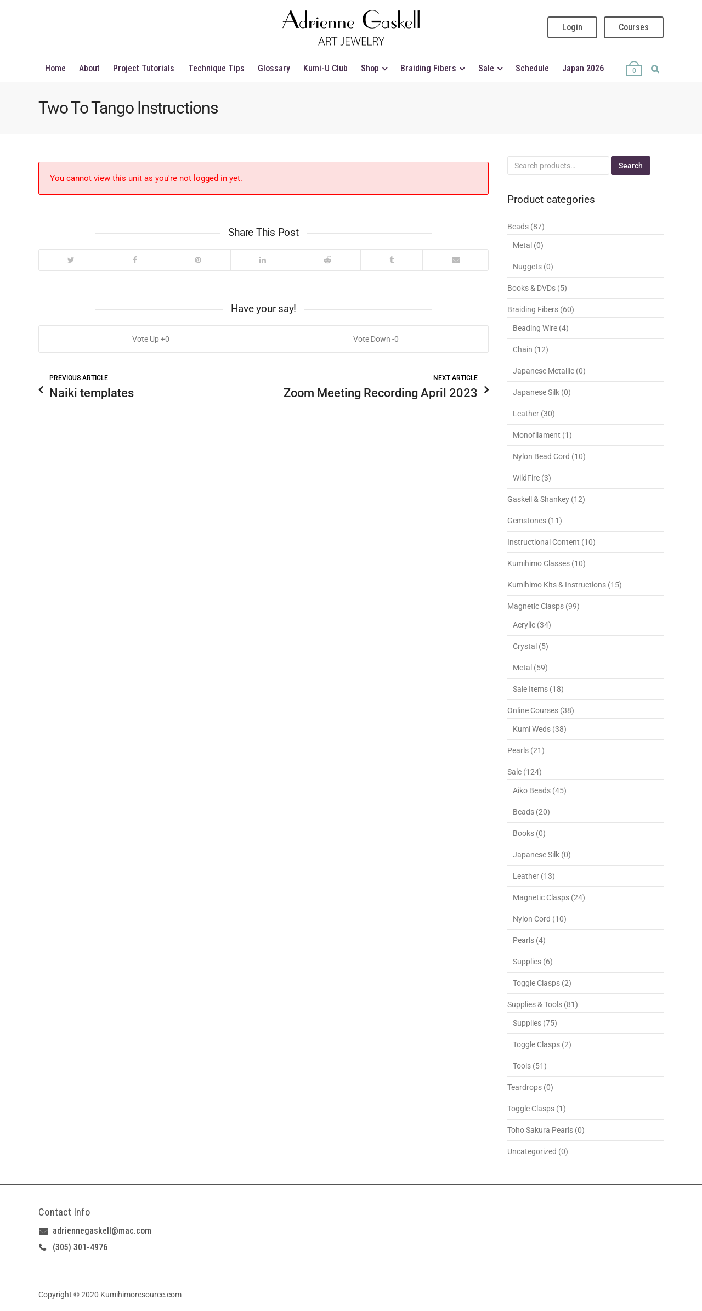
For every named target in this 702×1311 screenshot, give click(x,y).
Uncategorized (532, 1151)
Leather (526, 413)
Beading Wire (535, 328)
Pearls (518, 750)
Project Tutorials (143, 68)
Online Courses (532, 710)
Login (572, 27)
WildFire (526, 477)
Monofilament (537, 435)
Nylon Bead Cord (541, 456)
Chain (523, 349)
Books (523, 833)
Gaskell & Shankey (538, 499)
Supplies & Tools (534, 1004)
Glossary (274, 68)
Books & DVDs (531, 288)
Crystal (525, 646)
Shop (370, 68)
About (89, 68)
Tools (522, 1065)
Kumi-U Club (325, 68)
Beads (518, 226)
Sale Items (530, 689)
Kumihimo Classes (538, 563)
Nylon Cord (532, 918)
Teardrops (524, 1087)
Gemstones (526, 520)
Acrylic (524, 624)
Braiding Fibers (428, 68)
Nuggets (527, 266)
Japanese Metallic (543, 370)
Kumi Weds (532, 729)
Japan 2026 (583, 68)
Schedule (532, 68)
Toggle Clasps (536, 983)
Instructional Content (543, 542)
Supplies (527, 961)
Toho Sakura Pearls (540, 1130)
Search (631, 165)
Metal (522, 245)
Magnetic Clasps (535, 606)
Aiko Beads (532, 790)
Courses (634, 27)
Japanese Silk (536, 392)
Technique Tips (216, 68)
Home (55, 68)
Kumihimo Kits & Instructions (556, 584)
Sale (486, 68)
